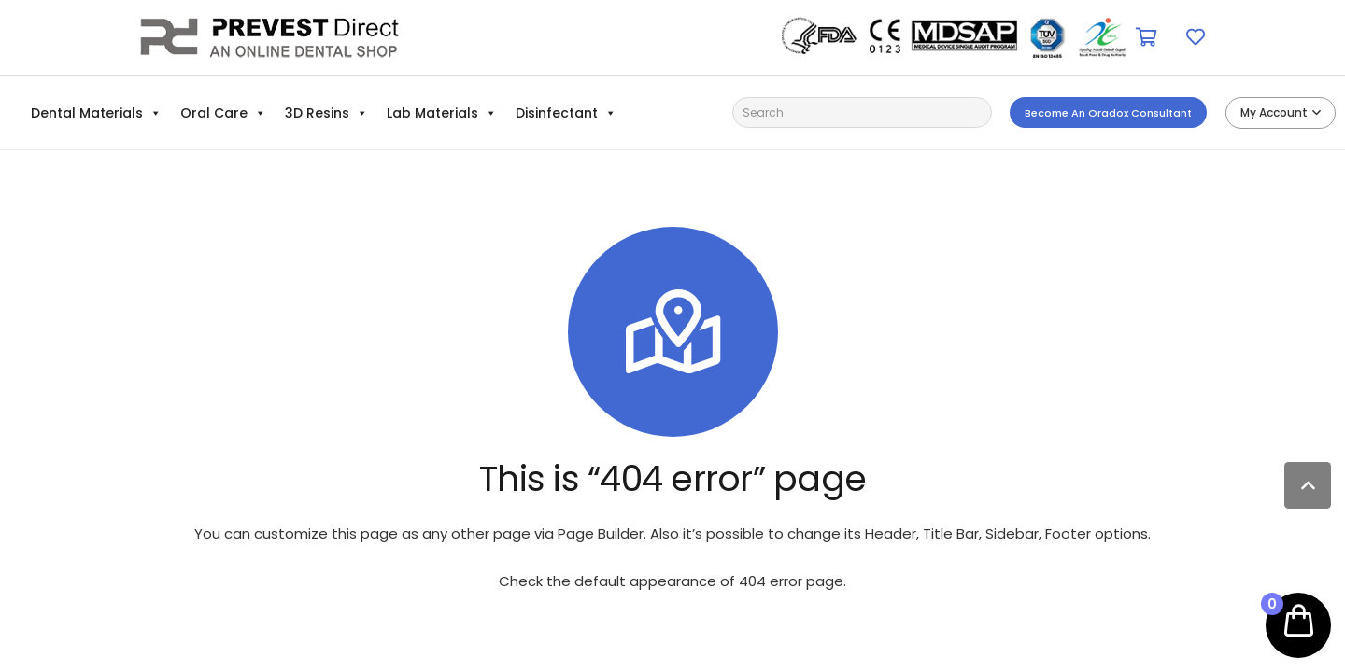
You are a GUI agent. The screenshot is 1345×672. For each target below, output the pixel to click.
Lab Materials (442, 113)
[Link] (269, 37)
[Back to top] (1307, 485)
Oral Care (223, 113)
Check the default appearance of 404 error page (671, 581)
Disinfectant (566, 113)
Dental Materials (96, 113)
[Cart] (1146, 37)
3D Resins (326, 113)
